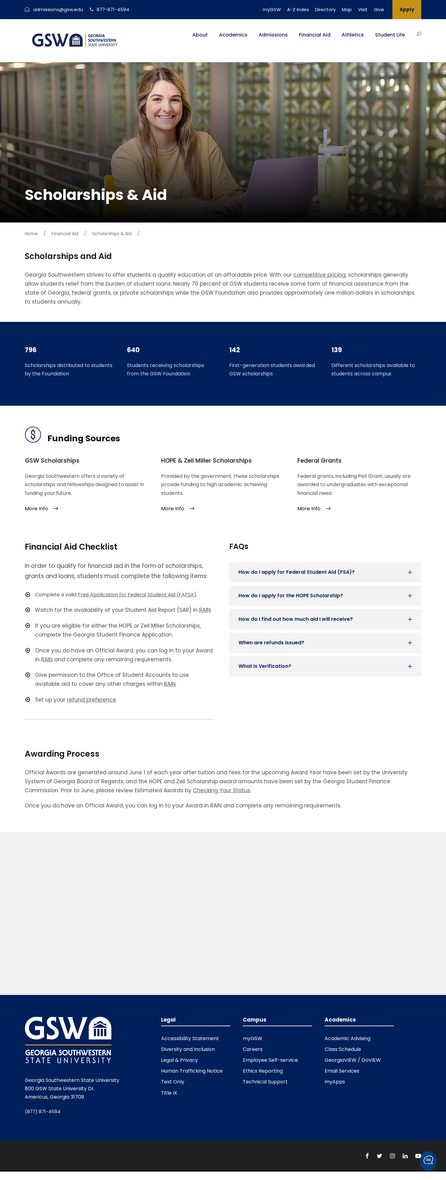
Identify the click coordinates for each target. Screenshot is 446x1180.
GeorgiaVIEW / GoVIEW (353, 1060)
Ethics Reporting (263, 1070)
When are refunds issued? (271, 642)
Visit (363, 9)
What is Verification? (264, 666)
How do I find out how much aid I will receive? (295, 619)
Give (379, 9)
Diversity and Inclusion (188, 1049)
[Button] (419, 34)
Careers (253, 1049)
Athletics (353, 34)
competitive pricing (319, 275)
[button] (428, 1161)
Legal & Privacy (179, 1060)
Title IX (169, 1092)
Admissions (273, 34)
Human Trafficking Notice (192, 1070)
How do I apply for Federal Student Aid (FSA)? (296, 572)
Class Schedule (343, 1049)
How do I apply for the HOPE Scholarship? (290, 595)
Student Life (390, 34)
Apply (407, 9)
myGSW (272, 9)
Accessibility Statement (190, 1038)
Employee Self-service (270, 1060)
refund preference (91, 699)
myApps (335, 1081)
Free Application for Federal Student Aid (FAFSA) (137, 594)
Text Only (172, 1081)
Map (347, 9)
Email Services (342, 1070)
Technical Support (265, 1081)
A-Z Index (298, 9)
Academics (233, 34)
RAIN (47, 659)
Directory (325, 9)
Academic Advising (347, 1038)
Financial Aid (314, 34)
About (200, 34)
